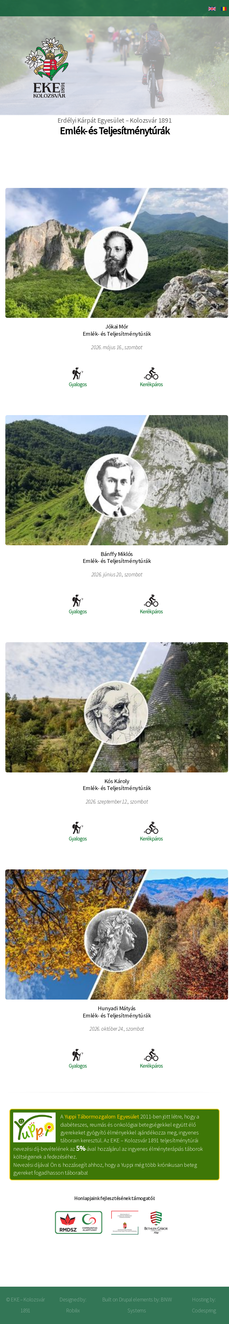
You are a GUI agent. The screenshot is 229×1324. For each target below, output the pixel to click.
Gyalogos (78, 377)
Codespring (204, 1310)
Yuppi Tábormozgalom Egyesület (101, 1116)
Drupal (125, 1299)
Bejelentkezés (203, 1267)
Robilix (73, 1310)
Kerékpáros (151, 377)
